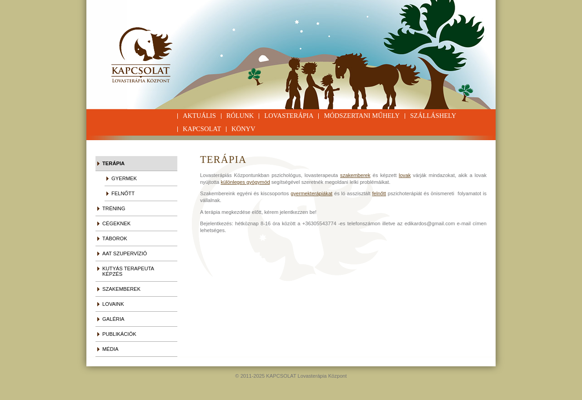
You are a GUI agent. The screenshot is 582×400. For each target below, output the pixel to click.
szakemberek (355, 175)
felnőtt (379, 193)
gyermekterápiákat (311, 193)
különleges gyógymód (245, 182)
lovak (405, 175)
